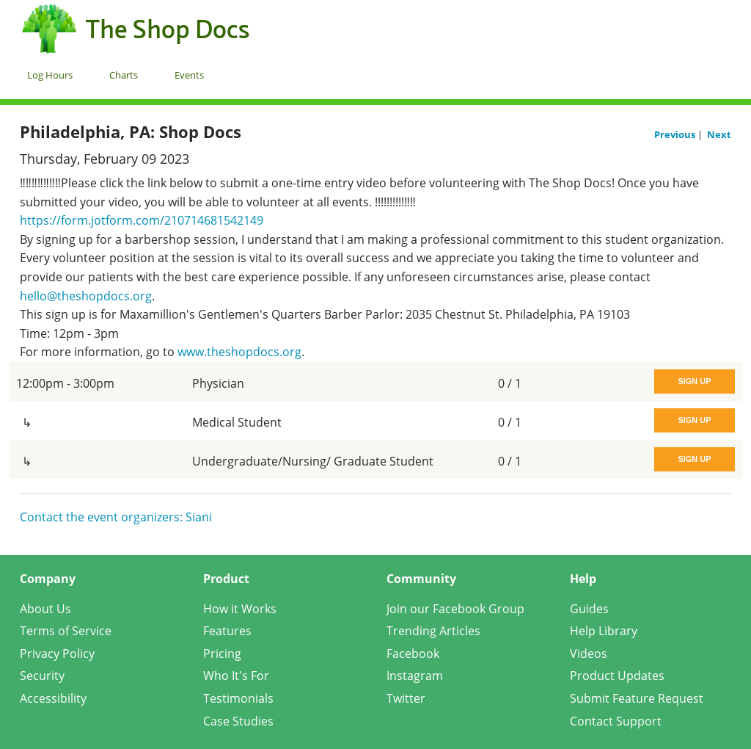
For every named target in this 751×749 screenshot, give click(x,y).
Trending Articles (433, 631)
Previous (675, 134)
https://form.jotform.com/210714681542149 (141, 220)
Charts (123, 75)
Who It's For (236, 675)
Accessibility (53, 698)
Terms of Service (65, 631)
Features (227, 631)
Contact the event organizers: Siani (116, 517)
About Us (45, 609)
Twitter (406, 698)
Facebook (413, 653)
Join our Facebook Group (455, 609)
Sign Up (694, 381)
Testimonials (238, 698)
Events (189, 75)
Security (42, 675)
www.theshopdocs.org (239, 352)
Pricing (222, 653)
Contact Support (616, 721)
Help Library (603, 631)
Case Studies (238, 721)
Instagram (415, 675)
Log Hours (50, 75)
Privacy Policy (57, 653)
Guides (589, 609)
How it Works (239, 609)
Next (719, 134)
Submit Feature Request (636, 698)
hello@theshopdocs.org (86, 296)
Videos (588, 653)
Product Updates (617, 675)
